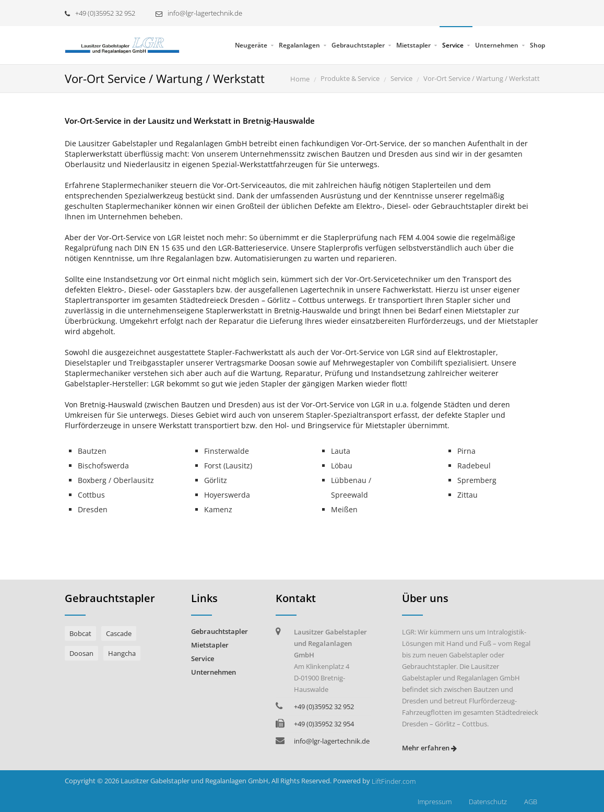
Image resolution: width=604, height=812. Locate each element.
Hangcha (122, 653)
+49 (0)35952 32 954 (324, 723)
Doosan (81, 653)
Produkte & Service (350, 78)
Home (300, 79)
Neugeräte (251, 45)
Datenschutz (488, 801)
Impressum (435, 801)
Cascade (119, 633)
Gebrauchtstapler (358, 45)
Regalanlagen (299, 45)
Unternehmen (496, 45)
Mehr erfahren (429, 747)
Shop (537, 45)
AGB (530, 801)
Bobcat (80, 633)
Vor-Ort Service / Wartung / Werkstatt (481, 78)
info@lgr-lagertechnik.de (199, 13)
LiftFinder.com (394, 781)
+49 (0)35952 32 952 (100, 13)
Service (453, 45)
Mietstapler (413, 45)
